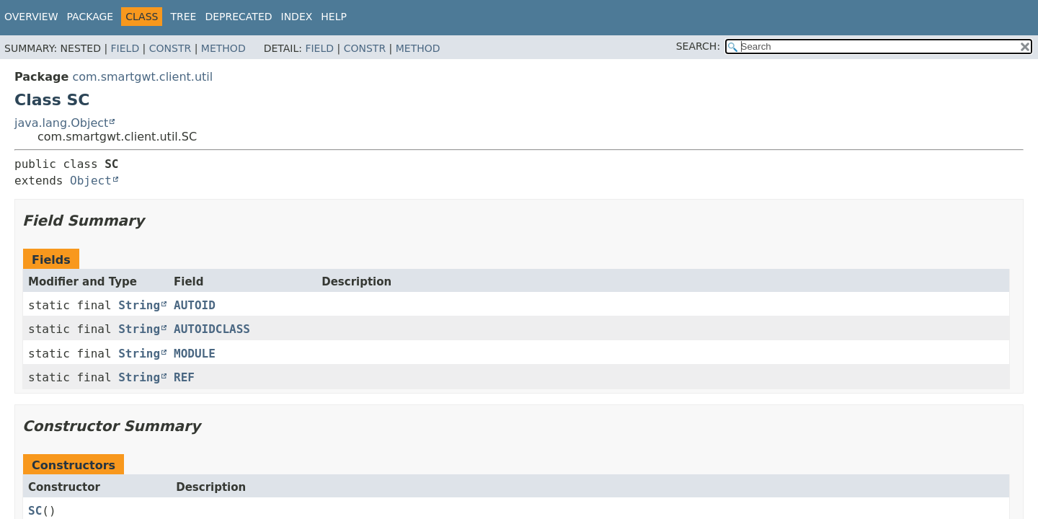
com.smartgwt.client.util (142, 77)
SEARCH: (698, 46)
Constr (170, 48)
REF (184, 377)
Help (334, 16)
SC (35, 511)
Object (91, 180)
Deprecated (238, 16)
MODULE (195, 353)
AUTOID (195, 305)
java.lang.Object (61, 123)
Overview (31, 16)
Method (223, 48)
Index (297, 16)
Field (125, 48)
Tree (183, 16)
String (139, 305)
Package (90, 16)
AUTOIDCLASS (212, 329)
